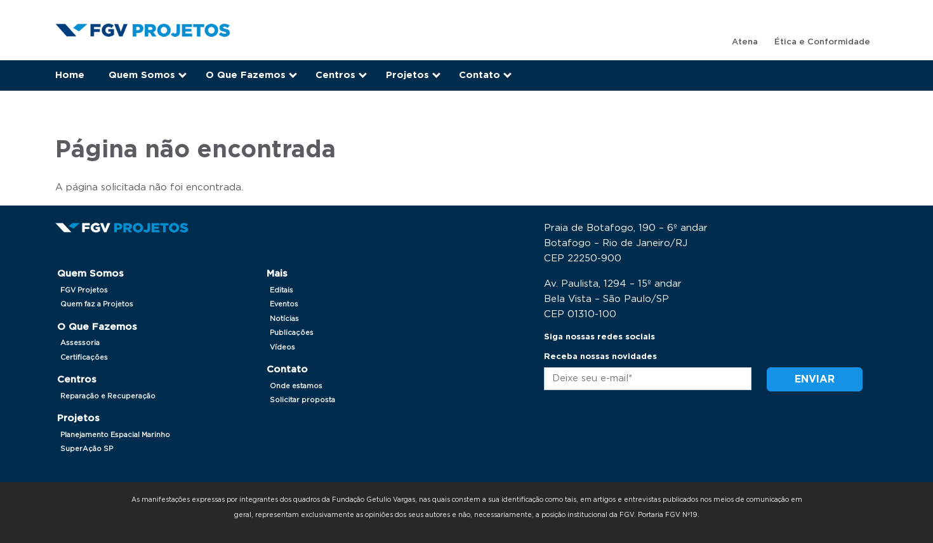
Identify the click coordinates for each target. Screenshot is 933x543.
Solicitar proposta (302, 399)
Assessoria (80, 342)
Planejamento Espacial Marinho (115, 434)
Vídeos (282, 347)
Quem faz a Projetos (96, 304)
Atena (745, 42)
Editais (281, 290)
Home (69, 75)
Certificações (84, 357)
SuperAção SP (86, 448)
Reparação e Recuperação (108, 396)
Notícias (284, 318)
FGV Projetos (84, 290)
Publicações (292, 332)
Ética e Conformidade (822, 42)
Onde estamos (296, 386)
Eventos (284, 304)
